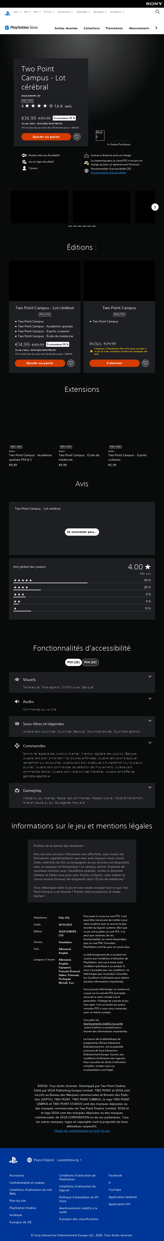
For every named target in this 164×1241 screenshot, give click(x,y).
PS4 (36, 11)
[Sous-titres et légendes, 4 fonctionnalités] (82, 722)
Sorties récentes (66, 24)
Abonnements (139, 24)
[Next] (155, 203)
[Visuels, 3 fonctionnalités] (82, 678)
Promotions (114, 24)
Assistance (115, 11)
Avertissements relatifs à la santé (103, 1019)
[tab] (73, 658)
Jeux (15, 11)
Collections (92, 24)
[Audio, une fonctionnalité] (82, 700)
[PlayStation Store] (22, 23)
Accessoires (64, 11)
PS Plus (48, 11)
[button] (108, 169)
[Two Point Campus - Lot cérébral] (39, 203)
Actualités (81, 11)
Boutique (99, 11)
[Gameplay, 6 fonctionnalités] (82, 791)
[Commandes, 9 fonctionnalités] (82, 756)
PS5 (26, 11)
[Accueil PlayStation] (7, 12)
